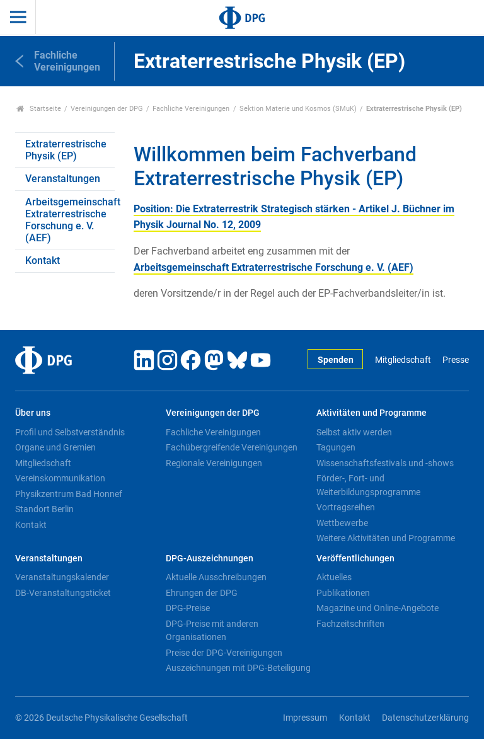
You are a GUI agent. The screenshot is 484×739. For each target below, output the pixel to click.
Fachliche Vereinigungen (191, 109)
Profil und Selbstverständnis (70, 432)
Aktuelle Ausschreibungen (216, 577)
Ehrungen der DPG (202, 593)
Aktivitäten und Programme (371, 413)
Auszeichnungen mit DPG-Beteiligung (238, 668)
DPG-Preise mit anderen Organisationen (212, 631)
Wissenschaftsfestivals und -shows (385, 463)
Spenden (336, 360)
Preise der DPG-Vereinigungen (224, 653)
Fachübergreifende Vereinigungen (231, 447)
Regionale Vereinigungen (214, 463)
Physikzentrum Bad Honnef (68, 494)
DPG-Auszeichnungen (209, 558)
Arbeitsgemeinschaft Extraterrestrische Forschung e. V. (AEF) (70, 220)
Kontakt (42, 260)
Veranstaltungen (62, 179)
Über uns (32, 413)
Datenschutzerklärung (425, 718)
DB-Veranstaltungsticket (63, 593)
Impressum (305, 718)
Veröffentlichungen (355, 558)
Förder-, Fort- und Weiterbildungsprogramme (368, 485)
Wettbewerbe (342, 523)
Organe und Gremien (55, 447)
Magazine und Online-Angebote (377, 608)
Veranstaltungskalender (62, 577)
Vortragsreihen (345, 507)
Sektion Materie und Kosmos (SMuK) (298, 109)
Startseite (38, 109)
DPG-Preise (188, 608)
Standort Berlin (44, 509)
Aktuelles (334, 577)
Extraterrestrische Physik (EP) (66, 150)
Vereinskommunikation (60, 478)
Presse (455, 360)
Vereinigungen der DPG (107, 109)
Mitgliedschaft (403, 360)
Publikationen (343, 593)
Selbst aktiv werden (354, 432)
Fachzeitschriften (350, 624)
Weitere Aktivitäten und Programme (385, 538)
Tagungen (335, 447)
